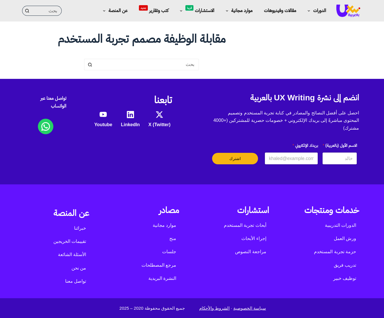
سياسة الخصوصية (249, 308)
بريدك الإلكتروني (305, 145)
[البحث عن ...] (47, 11)
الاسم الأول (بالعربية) (340, 145)
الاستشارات (196, 9)
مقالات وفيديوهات (280, 10)
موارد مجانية (238, 10)
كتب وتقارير (153, 9)
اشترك (235, 158)
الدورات (315, 10)
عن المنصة (114, 10)
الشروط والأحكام (214, 308)
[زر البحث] (27, 11)
